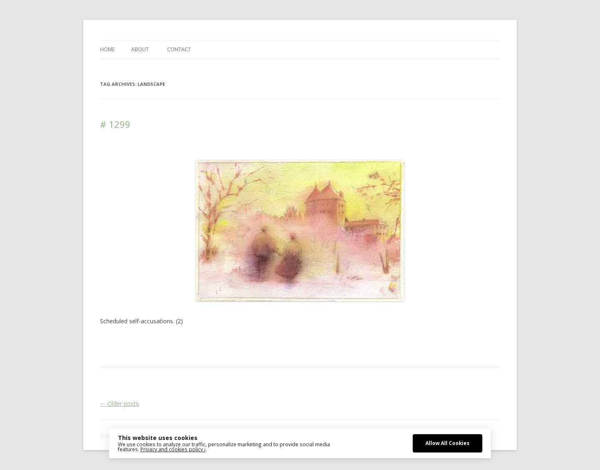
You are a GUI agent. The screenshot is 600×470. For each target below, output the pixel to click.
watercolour (447, 341)
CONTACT (179, 49)
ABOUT (140, 49)
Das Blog (174, 341)
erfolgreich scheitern (298, 341)
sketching (388, 341)
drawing (259, 341)
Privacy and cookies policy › (173, 449)
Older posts (119, 404)
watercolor (416, 341)
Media (365, 341)
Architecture (231, 341)
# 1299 (115, 124)
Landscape (341, 341)
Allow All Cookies (447, 443)
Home (107, 49)
